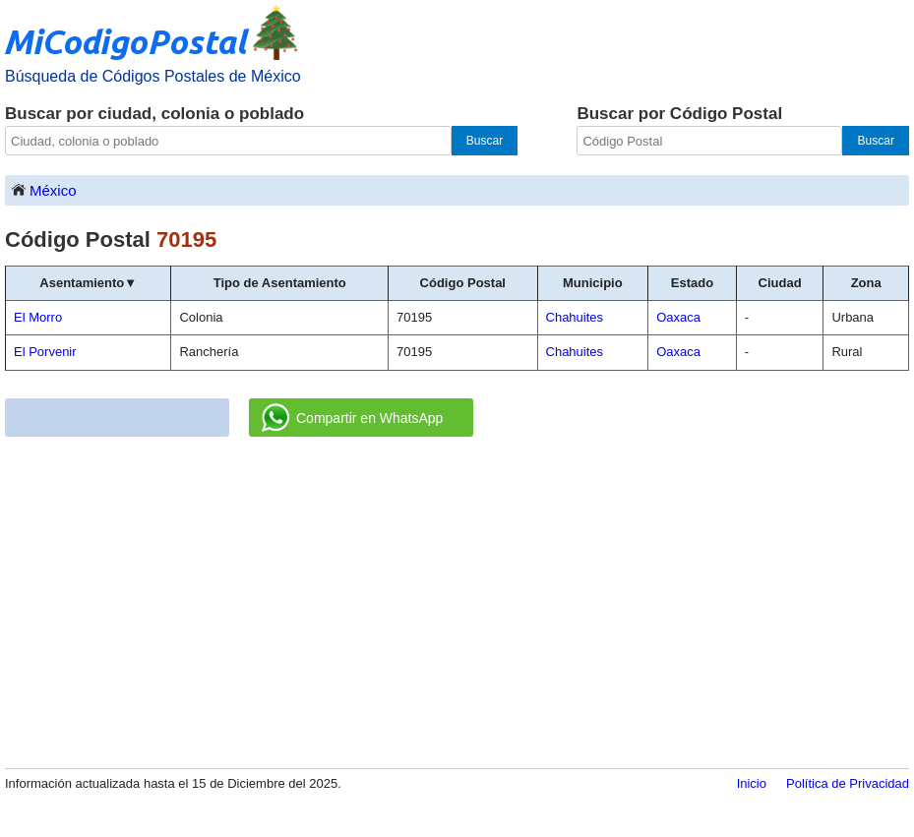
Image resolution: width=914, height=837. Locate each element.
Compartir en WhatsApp (352, 418)
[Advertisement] (457, 604)
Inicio (751, 783)
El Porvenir (45, 351)
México (43, 189)
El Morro (38, 317)
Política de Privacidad (847, 783)
